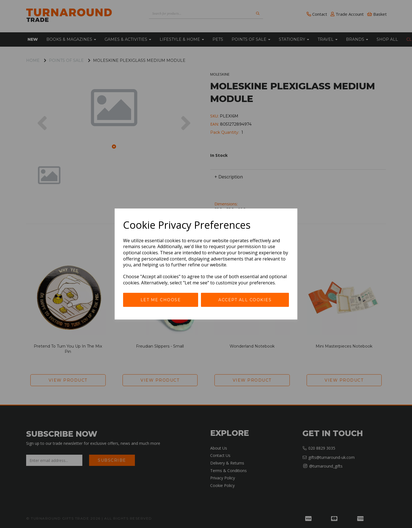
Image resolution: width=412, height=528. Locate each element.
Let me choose (161, 299)
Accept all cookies (244, 299)
